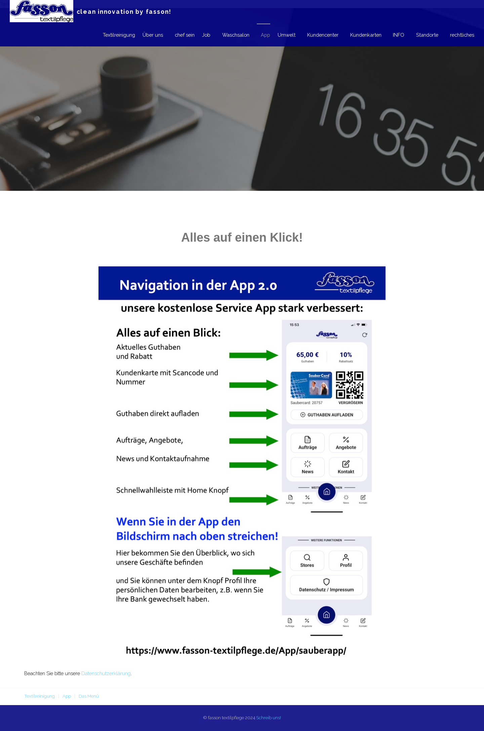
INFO (396, 35)
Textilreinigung (109, 35)
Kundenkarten (362, 35)
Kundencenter (317, 35)
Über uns (143, 35)
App (259, 35)
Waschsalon (228, 35)
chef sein (176, 35)
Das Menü (89, 696)
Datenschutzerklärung (106, 673)
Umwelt (280, 35)
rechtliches (462, 35)
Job (197, 35)
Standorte (426, 35)
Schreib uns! (268, 717)
